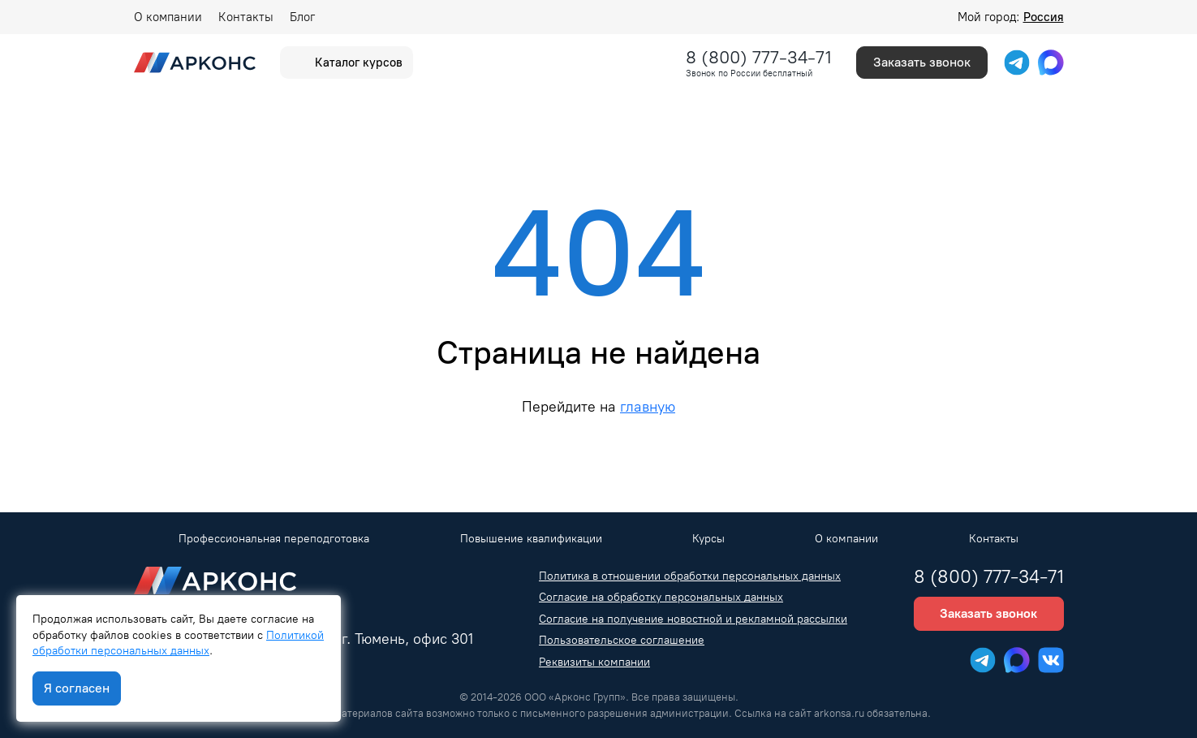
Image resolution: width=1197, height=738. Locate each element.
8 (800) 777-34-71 (759, 57)
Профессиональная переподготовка (274, 539)
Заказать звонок (922, 62)
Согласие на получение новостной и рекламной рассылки (693, 619)
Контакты (245, 17)
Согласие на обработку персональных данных (661, 597)
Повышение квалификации (531, 539)
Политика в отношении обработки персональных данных (690, 576)
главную (647, 406)
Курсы (708, 539)
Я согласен (77, 688)
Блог (302, 17)
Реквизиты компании (594, 662)
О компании (168, 17)
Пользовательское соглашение (621, 640)
